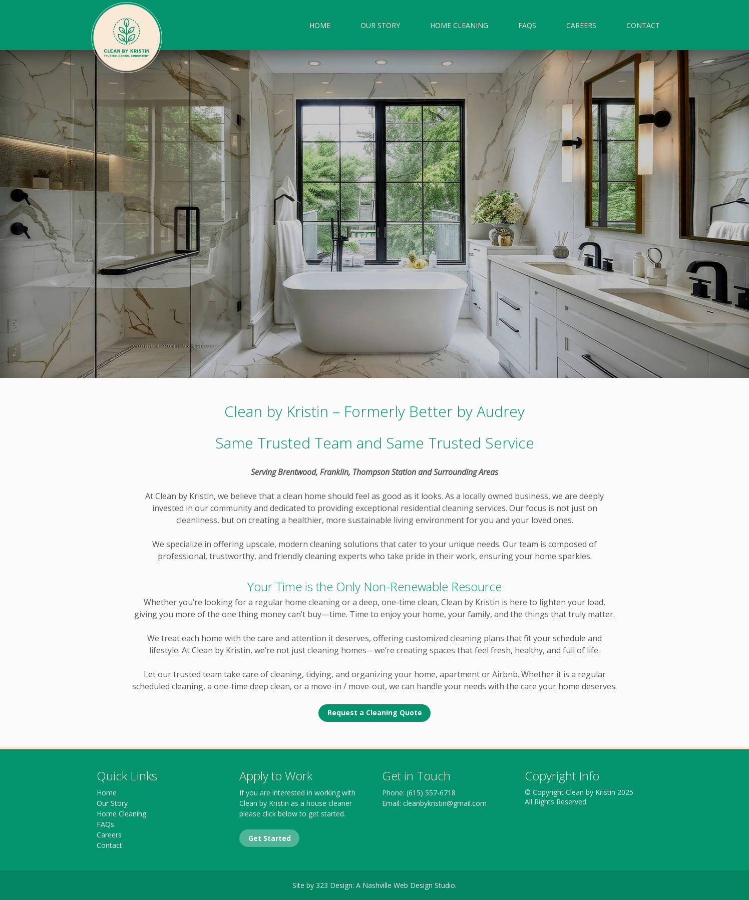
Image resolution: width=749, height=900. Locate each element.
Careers (581, 25)
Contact (643, 25)
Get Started (269, 838)
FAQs (527, 25)
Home (319, 25)
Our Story (380, 25)
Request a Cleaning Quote (374, 712)
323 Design (334, 885)
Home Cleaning (459, 25)
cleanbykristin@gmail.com (445, 803)
